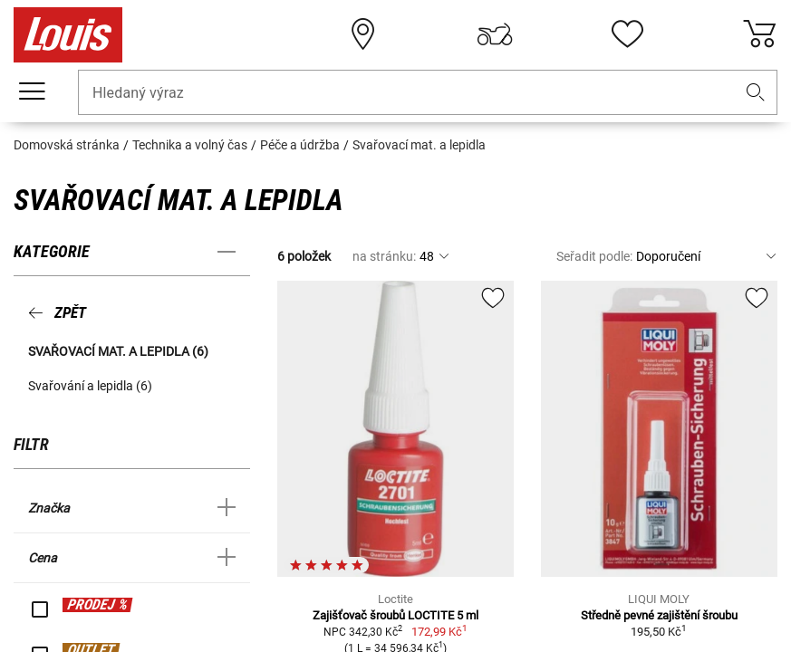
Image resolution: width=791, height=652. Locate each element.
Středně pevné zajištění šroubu (659, 615)
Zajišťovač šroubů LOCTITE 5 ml (395, 615)
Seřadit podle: (594, 256)
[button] (756, 93)
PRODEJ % (97, 604)
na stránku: (384, 256)
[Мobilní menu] (32, 91)
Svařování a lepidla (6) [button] (90, 386)
